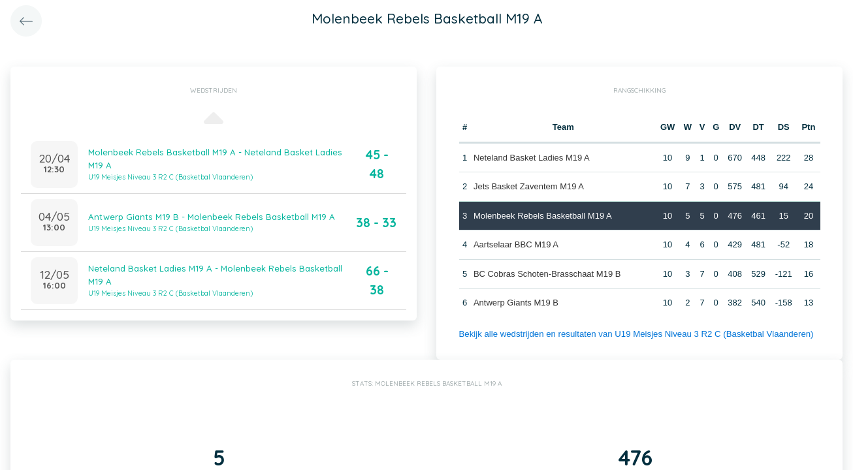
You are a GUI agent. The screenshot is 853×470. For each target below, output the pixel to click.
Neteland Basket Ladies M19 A (532, 158)
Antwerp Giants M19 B (516, 302)
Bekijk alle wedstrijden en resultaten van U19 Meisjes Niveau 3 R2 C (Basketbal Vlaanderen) (633, 334)
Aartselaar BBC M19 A (516, 244)
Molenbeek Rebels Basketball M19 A (543, 216)
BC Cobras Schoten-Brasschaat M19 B (547, 274)
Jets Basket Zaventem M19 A (529, 186)
